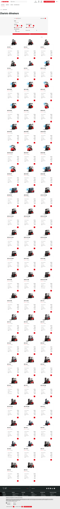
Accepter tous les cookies (28, 506)
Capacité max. (9, 52)
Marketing (14, 504)
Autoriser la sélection (19, 506)
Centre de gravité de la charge (10, 55)
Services (32, 492)
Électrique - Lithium (17, 31)
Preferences (8, 504)
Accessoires (23, 492)
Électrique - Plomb (28, 30)
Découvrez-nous (42, 492)
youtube (52, 488)
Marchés (3, 492)
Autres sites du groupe (53, 492)
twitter (54, 488)
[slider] (14, 27)
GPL (36, 30)
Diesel (16, 30)
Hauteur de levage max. (10, 93)
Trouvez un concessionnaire (49, 1)
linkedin (48, 488)
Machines (13, 492)
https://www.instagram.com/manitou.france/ (50, 488)
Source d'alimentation (10, 393)
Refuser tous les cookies (10, 506)
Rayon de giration (9, 117)
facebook (46, 488)
